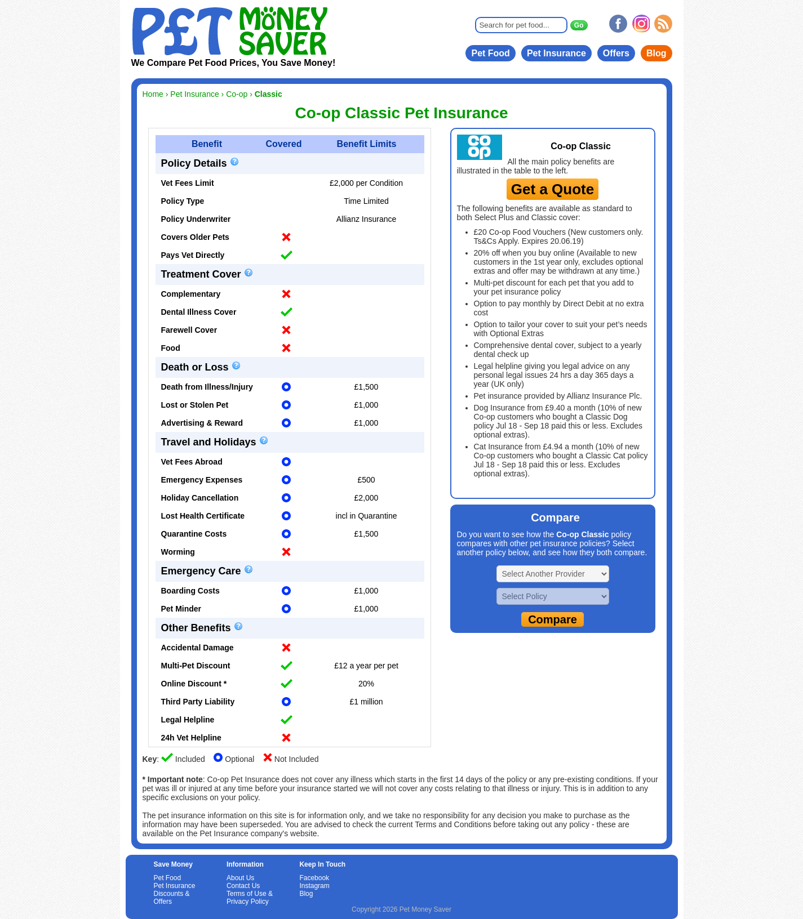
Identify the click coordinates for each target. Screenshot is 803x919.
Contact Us (243, 886)
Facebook (314, 878)
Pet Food (490, 53)
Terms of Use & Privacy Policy (250, 897)
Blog (656, 53)
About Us (240, 878)
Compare (552, 619)
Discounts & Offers (172, 897)
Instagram (314, 886)
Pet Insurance (556, 53)
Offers (616, 53)
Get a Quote (552, 189)
